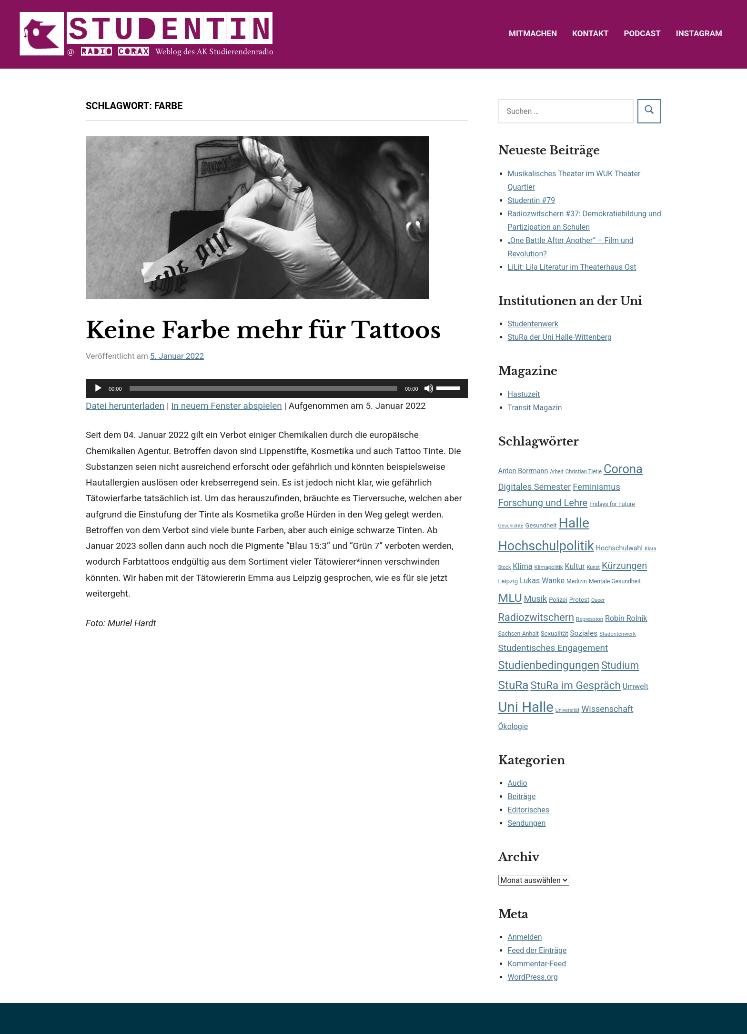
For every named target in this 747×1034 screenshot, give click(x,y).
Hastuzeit (524, 394)
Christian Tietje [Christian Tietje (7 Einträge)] (583, 471)
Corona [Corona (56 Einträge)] (623, 469)
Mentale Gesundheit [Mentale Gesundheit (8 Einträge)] (615, 581)
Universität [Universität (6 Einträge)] (567, 710)
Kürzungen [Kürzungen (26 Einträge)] (624, 565)
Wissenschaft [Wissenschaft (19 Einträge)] (607, 709)
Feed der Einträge (537, 950)
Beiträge (522, 796)
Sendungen (527, 823)
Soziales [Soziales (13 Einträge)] (583, 633)
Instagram (699, 33)
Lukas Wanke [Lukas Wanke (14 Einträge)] (542, 580)
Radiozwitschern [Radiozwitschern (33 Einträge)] (536, 617)
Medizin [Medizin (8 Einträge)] (576, 581)
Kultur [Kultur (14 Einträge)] (575, 566)
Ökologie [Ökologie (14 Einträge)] (513, 726)
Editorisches (529, 809)
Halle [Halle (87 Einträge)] (574, 523)
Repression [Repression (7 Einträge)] (589, 619)
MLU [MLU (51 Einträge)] (510, 598)
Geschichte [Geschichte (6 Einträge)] (511, 526)
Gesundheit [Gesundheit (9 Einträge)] (541, 525)
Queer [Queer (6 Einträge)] (598, 600)
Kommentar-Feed (537, 963)
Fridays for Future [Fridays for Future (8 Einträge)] (612, 504)
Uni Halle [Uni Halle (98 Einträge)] (526, 707)
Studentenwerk (533, 323)
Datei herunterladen (125, 405)
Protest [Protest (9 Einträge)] (579, 599)
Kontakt (590, 33)
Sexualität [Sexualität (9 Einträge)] (554, 633)
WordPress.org (533, 977)
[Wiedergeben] (98, 388)
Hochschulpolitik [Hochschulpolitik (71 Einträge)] (546, 546)
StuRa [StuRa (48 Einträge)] (513, 685)
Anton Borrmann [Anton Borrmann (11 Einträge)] (523, 471)
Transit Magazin (535, 407)
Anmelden (525, 937)
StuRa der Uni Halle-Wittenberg (560, 337)
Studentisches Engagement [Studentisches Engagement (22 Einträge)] (553, 647)
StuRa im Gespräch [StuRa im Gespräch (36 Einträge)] (575, 685)
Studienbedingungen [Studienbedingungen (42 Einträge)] (549, 665)
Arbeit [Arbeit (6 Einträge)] (556, 471)
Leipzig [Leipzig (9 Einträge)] (508, 581)
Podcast (642, 33)
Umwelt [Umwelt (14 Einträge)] (635, 686)
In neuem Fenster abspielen (226, 405)
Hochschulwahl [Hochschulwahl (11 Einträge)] (619, 548)
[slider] (263, 388)
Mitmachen (533, 33)
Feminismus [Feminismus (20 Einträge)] (596, 487)
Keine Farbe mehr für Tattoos (263, 330)
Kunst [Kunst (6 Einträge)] (593, 567)
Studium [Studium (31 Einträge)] (620, 665)
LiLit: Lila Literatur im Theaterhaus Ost (572, 267)
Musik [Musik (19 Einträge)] (535, 599)
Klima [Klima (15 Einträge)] (522, 566)
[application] (277, 388)
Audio (517, 783)
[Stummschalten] (429, 388)
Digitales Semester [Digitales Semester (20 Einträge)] (534, 487)
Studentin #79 (531, 200)
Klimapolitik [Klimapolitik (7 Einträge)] (549, 567)
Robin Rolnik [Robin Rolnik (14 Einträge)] (626, 618)
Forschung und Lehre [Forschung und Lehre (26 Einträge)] (543, 502)
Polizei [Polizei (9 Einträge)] (558, 599)
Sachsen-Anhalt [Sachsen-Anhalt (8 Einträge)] (518, 633)
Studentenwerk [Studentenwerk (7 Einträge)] (617, 633)
